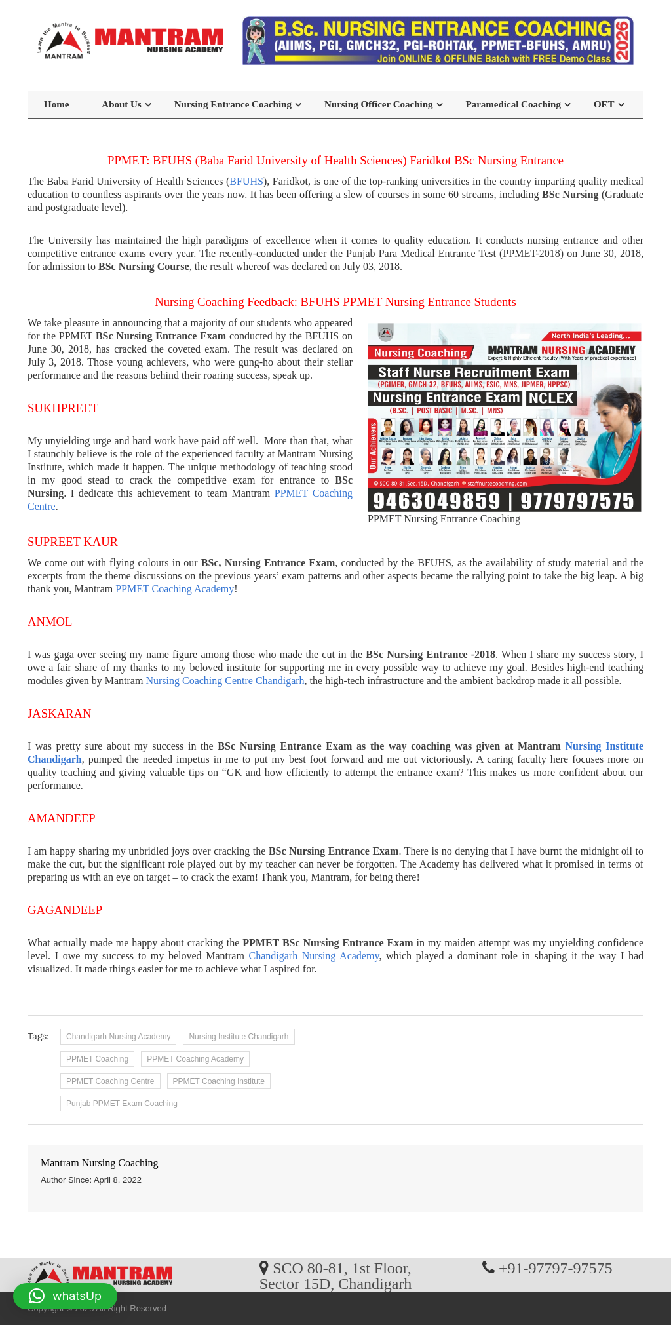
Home (56, 104)
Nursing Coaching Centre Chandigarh (224, 680)
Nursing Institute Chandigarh (238, 1036)
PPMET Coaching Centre (110, 1081)
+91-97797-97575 (556, 1267)
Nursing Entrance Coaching (233, 104)
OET (604, 104)
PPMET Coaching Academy (174, 588)
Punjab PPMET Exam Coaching (122, 1103)
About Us (121, 104)
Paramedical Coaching (513, 104)
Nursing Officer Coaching (378, 104)
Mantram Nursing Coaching (100, 1162)
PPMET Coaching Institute (219, 1081)
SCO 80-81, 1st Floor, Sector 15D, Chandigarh (335, 1275)
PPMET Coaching (97, 1059)
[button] (65, 1296)
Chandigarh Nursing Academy (314, 955)
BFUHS (246, 181)
